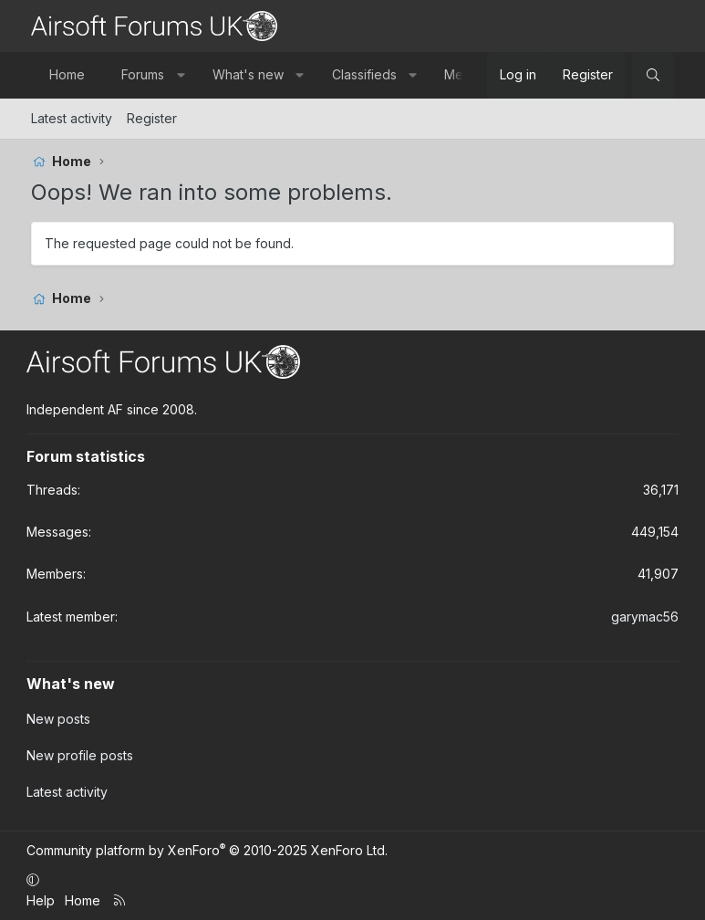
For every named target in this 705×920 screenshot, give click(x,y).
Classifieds (364, 74)
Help (40, 900)
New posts (58, 719)
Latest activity (71, 118)
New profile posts (79, 755)
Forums (142, 74)
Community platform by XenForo (207, 850)
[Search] (653, 75)
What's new (248, 74)
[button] (180, 75)
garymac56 (645, 616)
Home (67, 74)
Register (152, 118)
